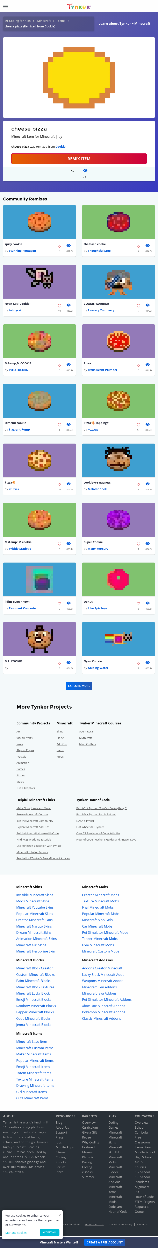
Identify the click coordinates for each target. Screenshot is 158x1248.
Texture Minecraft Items (34, 1080)
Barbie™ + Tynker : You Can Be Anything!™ (101, 809)
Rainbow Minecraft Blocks (36, 1007)
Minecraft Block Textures (35, 988)
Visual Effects (24, 739)
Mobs (60, 758)
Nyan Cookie (93, 663)
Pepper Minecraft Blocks (35, 1013)
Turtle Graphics (25, 789)
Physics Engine (25, 752)
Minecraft (44, 21)
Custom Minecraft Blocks (35, 976)
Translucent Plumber (102, 370)
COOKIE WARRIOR (96, 304)
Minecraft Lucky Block (33, 995)
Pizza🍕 (10, 483)
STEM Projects (145, 1203)
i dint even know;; (17, 603)
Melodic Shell (97, 490)
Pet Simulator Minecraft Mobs (105, 934)
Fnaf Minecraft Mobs (98, 909)
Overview (89, 1124)
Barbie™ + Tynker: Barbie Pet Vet (96, 816)
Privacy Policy (94, 1225)
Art (18, 733)
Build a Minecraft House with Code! (37, 835)
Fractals (21, 758)
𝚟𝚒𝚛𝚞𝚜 (93, 430)
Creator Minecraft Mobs (100, 896)
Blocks (60, 739)
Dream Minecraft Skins (33, 934)
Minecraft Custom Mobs (100, 952)
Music (20, 783)
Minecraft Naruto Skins (34, 927)
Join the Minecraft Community (34, 822)
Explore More (79, 687)
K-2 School (142, 1173)
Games (20, 770)
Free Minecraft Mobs (98, 946)
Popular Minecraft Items (35, 1062)
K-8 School (142, 1178)
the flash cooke (95, 244)
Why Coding (90, 1144)
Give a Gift (89, 1134)
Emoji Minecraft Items (33, 1068)
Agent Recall (86, 733)
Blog (59, 1124)
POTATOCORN (18, 370)
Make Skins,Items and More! (33, 809)
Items (61, 21)
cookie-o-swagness (97, 483)
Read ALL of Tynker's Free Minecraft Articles (43, 860)
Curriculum (90, 1129)
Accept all (49, 1232)
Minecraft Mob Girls (97, 921)
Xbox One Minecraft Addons (103, 1007)
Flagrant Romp (19, 430)
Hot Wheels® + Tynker (90, 828)
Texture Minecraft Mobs (100, 902)
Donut (88, 603)
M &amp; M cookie (18, 543)
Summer (88, 1178)
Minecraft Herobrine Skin (35, 952)
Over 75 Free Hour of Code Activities (98, 835)
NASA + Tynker (85, 822)
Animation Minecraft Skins (36, 940)
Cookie (60, 146)
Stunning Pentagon (22, 251)
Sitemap (61, 1153)
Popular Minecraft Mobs (101, 915)
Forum (60, 1168)
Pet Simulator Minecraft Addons (107, 1001)
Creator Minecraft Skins (34, 921)
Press (59, 1139)
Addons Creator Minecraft (102, 970)
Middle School (145, 1153)
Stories (20, 777)
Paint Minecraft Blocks (33, 982)
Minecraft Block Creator (34, 970)
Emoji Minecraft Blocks (33, 1001)
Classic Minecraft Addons (101, 1020)
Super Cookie (93, 543)
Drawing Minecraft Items (35, 1087)
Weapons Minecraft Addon (102, 982)
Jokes (19, 745)
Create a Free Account (105, 1242)
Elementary (143, 1149)
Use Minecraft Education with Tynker (38, 847)
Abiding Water (98, 669)
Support (61, 1134)
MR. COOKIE (13, 663)
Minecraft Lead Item (31, 1043)
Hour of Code (117, 1213)
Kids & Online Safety (120, 1225)
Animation (22, 764)
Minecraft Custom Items (34, 1049)
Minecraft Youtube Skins (35, 909)
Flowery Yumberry (101, 311)
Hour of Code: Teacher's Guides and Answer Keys (106, 841)
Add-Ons (62, 745)
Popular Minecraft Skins (34, 915)
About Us (62, 1129)
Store (59, 1173)
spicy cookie (13, 244)
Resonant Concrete (22, 609)
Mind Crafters (87, 745)
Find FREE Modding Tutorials (33, 841)
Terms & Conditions (68, 1225)
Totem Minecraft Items (33, 1074)
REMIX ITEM (79, 158)
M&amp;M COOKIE (18, 364)
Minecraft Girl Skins (31, 946)
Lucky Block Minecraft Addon (104, 976)
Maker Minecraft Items (33, 1055)
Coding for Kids (20, 21)
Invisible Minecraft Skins (34, 896)
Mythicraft (85, 739)
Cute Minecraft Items (32, 1099)
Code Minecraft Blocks (33, 1020)
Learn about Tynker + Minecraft (124, 23)
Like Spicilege (97, 609)
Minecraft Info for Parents (32, 853)
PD (137, 1193)
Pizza (87, 364)
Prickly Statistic (20, 550)
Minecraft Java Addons (99, 995)
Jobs (59, 1144)
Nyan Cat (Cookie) (17, 304)
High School (143, 1158)
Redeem (88, 1139)
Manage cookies (16, 1233)
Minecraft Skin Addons (99, 988)
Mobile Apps (65, 1149)
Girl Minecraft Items (31, 1093)
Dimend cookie (15, 423)
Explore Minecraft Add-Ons (32, 828)
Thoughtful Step (99, 251)
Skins (60, 733)
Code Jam (115, 1208)
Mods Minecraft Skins (32, 902)
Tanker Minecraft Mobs (100, 940)
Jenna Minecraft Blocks (33, 1026)
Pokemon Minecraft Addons (103, 1013)
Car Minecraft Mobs (97, 927)
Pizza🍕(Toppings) (96, 423)
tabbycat (15, 311)
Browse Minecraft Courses (32, 816)
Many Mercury (98, 550)
